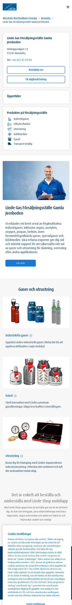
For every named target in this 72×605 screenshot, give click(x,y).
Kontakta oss (36, 70)
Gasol (9, 395)
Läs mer (20, 263)
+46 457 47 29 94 (21, 60)
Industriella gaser (16, 335)
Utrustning (12, 456)
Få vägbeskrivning (36, 79)
